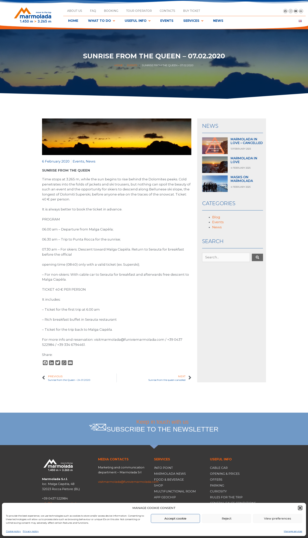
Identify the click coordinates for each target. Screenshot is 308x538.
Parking (217, 485)
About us (74, 11)
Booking (111, 11)
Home (119, 65)
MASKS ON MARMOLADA (242, 179)
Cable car (219, 468)
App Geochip (165, 497)
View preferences (277, 518)
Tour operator (139, 11)
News (90, 161)
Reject (226, 518)
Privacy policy (31, 531)
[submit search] (257, 257)
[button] (300, 508)
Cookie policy (13, 531)
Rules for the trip (226, 497)
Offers (216, 479)
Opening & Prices (225, 474)
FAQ (93, 11)
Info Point (163, 468)
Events (132, 65)
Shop (158, 485)
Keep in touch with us (162, 426)
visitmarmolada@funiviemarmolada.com (128, 482)
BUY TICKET (191, 11)
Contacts (167, 11)
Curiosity (218, 491)
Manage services (293, 531)
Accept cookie (175, 518)
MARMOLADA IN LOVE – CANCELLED (247, 141)
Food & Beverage (169, 479)
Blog (216, 217)
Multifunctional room (175, 491)
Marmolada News (170, 474)
